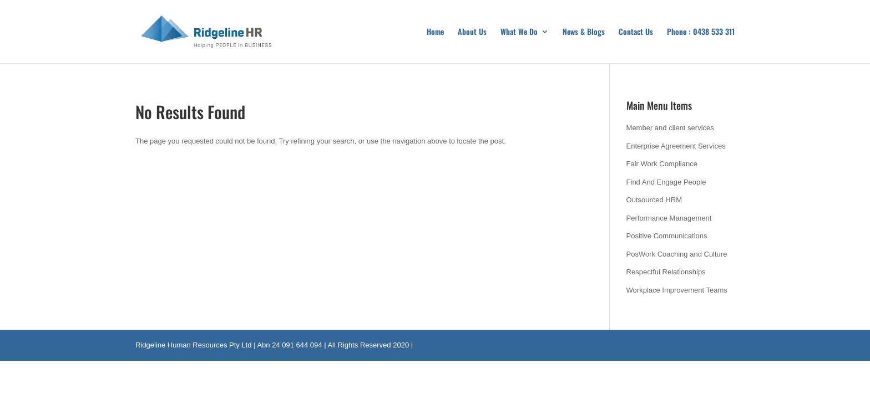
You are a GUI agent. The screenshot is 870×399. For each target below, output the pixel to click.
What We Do (519, 32)
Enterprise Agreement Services (676, 146)
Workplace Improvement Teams (676, 290)
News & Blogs (584, 32)
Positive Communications (666, 236)
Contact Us (636, 32)
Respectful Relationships (666, 272)
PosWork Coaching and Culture (676, 254)
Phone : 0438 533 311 (701, 32)
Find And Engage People (666, 182)
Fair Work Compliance (661, 164)
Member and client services (670, 128)
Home (435, 32)
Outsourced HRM (654, 200)
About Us (472, 32)
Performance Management (669, 218)
